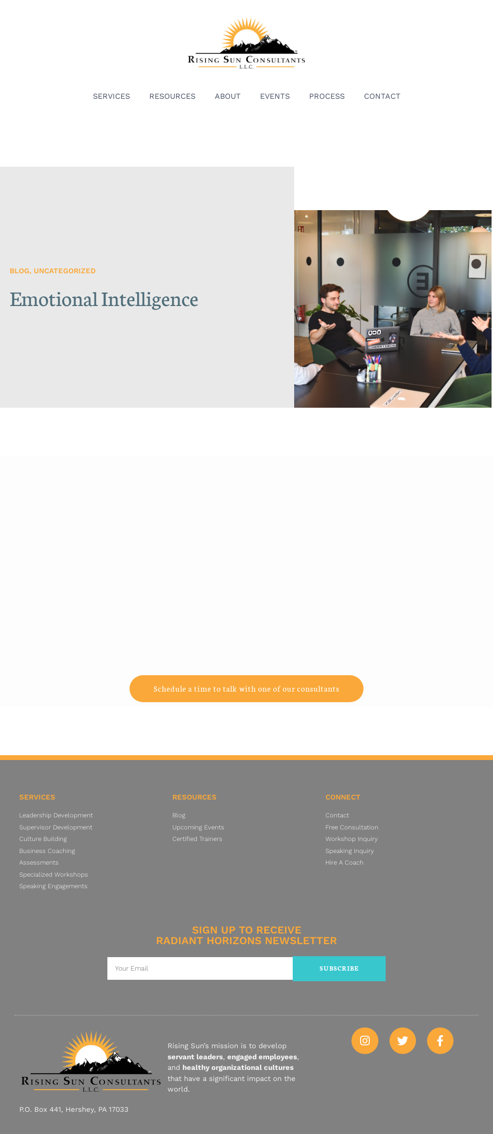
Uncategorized (65, 271)
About (228, 96)
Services (111, 96)
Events (275, 96)
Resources (172, 96)
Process (327, 96)
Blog (19, 271)
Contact (382, 96)
